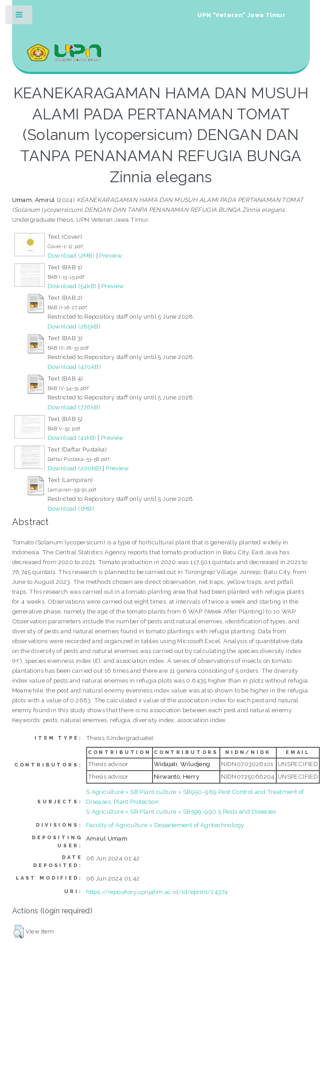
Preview (110, 255)
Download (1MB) (71, 508)
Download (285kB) (74, 326)
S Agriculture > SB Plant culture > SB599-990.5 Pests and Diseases (181, 811)
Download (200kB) (74, 468)
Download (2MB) (71, 255)
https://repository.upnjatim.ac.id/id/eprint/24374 (157, 891)
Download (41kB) (72, 437)
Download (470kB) (74, 366)
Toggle (19, 17)
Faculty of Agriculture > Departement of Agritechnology (165, 824)
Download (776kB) (74, 407)
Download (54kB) (72, 285)
